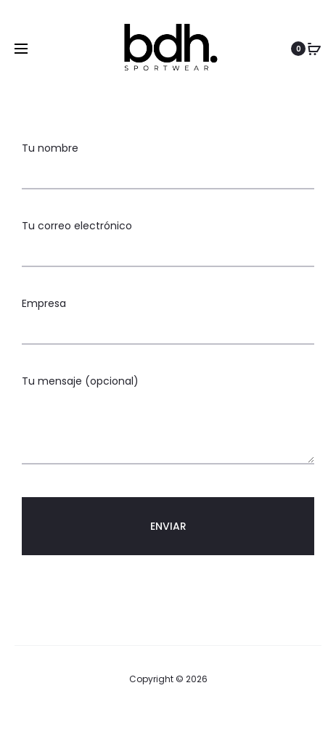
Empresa (168, 316)
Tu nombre (168, 161)
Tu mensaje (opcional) (168, 421)
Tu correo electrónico (168, 238)
